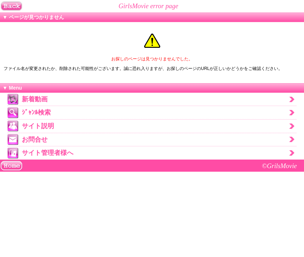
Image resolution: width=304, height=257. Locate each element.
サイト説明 (38, 126)
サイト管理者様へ (47, 152)
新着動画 (35, 99)
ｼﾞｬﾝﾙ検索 (36, 112)
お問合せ (35, 139)
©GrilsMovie (279, 166)
